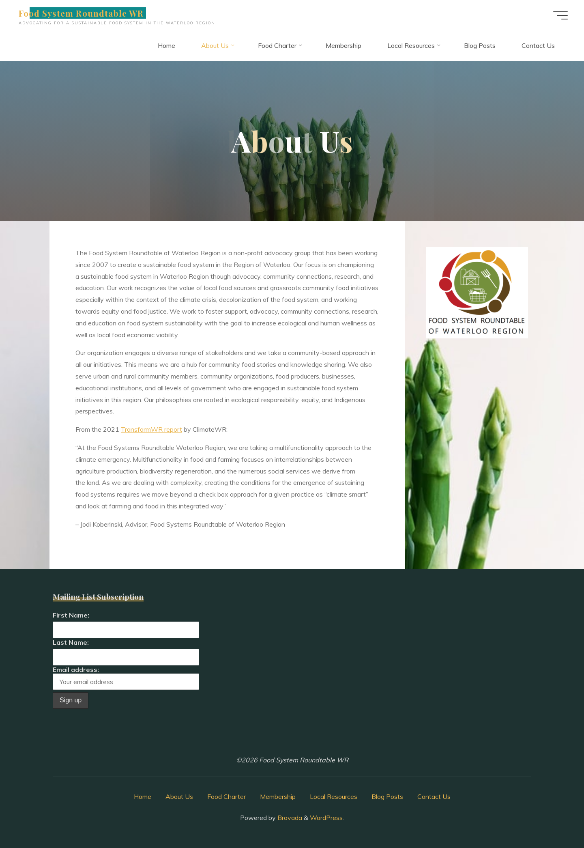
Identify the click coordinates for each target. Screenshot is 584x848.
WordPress (326, 818)
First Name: (71, 615)
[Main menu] (560, 15)
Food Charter (226, 796)
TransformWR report (151, 429)
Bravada (289, 818)
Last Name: (71, 642)
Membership (278, 796)
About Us (179, 796)
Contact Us (434, 796)
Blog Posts (387, 796)
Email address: (126, 677)
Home (142, 796)
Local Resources (333, 796)
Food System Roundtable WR (81, 13)
